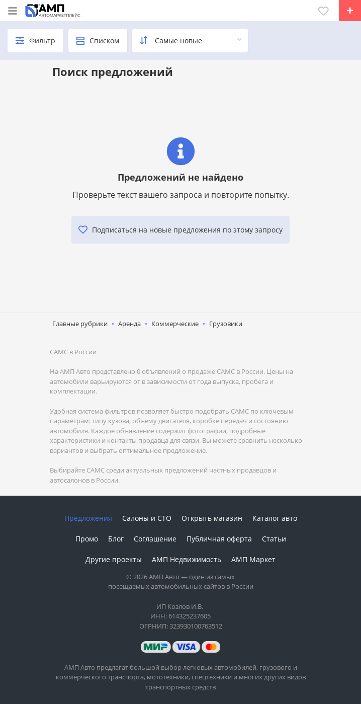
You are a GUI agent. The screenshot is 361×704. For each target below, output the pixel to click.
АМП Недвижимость (186, 559)
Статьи (274, 538)
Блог (116, 538)
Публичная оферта (219, 538)
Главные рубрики (80, 323)
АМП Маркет (253, 559)
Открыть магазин (212, 518)
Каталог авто (274, 518)
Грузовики (225, 323)
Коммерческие (175, 323)
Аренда (129, 323)
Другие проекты (113, 559)
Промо (86, 538)
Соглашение (155, 538)
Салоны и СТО (146, 518)
